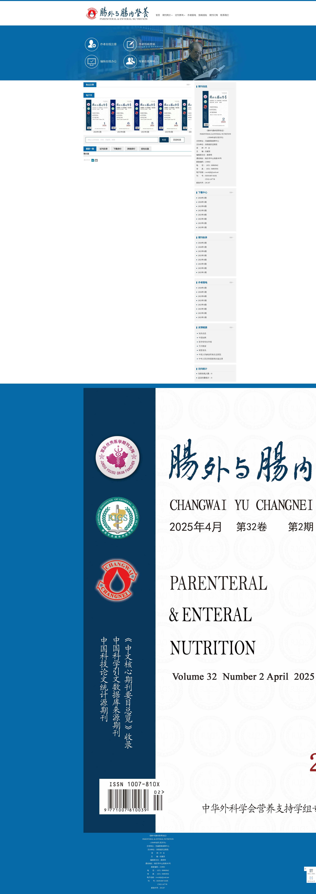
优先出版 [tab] (145, 149)
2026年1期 (202, 202)
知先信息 (202, 333)
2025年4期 (202, 215)
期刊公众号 (311, 879)
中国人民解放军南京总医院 (210, 355)
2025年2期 (202, 223)
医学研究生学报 (205, 342)
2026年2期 (202, 198)
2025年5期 (202, 211)
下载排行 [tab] (117, 149)
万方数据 (202, 346)
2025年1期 (202, 227)
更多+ (188, 84)
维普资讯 (202, 350)
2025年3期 (202, 219)
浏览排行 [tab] (131, 149)
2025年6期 (202, 206)
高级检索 (177, 140)
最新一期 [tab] (90, 149)
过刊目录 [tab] (104, 149)
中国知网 (202, 338)
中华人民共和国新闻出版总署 (211, 359)
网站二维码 (311, 872)
